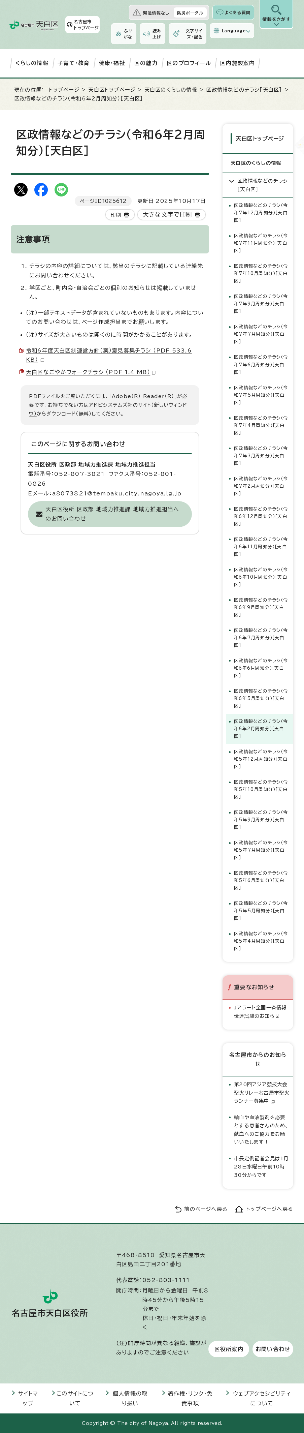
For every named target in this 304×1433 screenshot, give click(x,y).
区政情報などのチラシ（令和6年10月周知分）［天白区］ (261, 576)
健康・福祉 (112, 63)
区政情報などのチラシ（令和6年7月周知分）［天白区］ (261, 637)
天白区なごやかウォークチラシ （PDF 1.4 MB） (91, 372)
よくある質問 (237, 12)
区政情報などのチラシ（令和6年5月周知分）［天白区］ (261, 698)
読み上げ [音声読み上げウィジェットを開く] (157, 34)
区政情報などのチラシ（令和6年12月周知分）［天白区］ (261, 516)
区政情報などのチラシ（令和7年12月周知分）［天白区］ (261, 212)
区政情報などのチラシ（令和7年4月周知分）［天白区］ (261, 425)
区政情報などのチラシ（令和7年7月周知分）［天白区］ (261, 334)
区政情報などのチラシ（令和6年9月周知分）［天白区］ (261, 607)
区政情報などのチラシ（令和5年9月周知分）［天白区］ (261, 819)
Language (234, 31)
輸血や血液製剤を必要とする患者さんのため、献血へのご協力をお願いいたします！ (261, 1129)
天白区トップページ (111, 89)
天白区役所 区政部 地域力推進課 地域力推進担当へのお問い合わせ (112, 514)
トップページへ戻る (269, 1209)
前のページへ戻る (206, 1209)
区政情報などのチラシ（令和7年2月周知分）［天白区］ (261, 485)
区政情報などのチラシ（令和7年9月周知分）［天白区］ (261, 303)
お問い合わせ (273, 1348)
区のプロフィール (189, 63)
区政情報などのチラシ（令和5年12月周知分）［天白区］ (261, 759)
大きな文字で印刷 (167, 214)
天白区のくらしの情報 (170, 89)
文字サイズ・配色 (194, 34)
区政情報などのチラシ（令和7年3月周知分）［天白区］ (261, 455)
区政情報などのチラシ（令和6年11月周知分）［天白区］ (261, 546)
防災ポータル (190, 13)
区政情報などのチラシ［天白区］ (244, 89)
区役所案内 (228, 1348)
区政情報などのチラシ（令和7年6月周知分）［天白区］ (261, 364)
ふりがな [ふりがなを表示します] (128, 34)
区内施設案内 (237, 63)
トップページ (64, 89)
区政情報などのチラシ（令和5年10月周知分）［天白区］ (261, 789)
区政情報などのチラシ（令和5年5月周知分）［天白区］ (261, 910)
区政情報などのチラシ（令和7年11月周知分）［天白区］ (261, 243)
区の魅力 (146, 63)
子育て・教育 (74, 63)
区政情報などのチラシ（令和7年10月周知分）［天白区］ (261, 273)
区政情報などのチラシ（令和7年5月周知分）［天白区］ (261, 394)
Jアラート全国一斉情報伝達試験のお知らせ (260, 1011)
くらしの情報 (31, 63)
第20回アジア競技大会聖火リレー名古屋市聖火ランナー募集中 (261, 1092)
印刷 (116, 214)
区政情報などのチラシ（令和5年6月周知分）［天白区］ (261, 880)
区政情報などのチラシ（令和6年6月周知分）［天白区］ (261, 668)
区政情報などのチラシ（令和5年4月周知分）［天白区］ (261, 941)
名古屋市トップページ (86, 25)
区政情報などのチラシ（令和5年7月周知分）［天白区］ (261, 850)
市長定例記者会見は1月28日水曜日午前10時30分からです (261, 1166)
